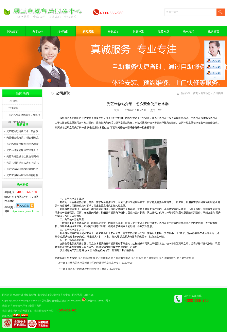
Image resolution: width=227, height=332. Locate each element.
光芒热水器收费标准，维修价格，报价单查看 (24, 116)
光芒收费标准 (151, 257)
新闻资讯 (88, 31)
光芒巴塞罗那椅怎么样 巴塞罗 (22, 144)
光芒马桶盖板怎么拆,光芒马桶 (22, 156)
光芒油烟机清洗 (167, 257)
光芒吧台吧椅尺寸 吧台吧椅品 (22, 137)
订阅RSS (89, 294)
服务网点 (163, 31)
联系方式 (188, 31)
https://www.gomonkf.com (25, 211)
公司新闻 (13, 100)
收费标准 (138, 31)
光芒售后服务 (59, 300)
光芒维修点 (137, 257)
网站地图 (77, 294)
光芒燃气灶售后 (185, 257)
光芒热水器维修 (86, 257)
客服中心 (65, 294)
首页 (195, 93)
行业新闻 (13, 107)
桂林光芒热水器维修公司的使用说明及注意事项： (95, 262)
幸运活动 (54, 294)
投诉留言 (213, 31)
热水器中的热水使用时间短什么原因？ (88, 268)
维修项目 (63, 31)
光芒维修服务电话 (44, 310)
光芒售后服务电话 (120, 257)
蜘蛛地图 (7, 315)
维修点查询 (30, 294)
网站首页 (13, 31)
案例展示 (113, 31)
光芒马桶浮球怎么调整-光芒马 (22, 162)
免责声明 (18, 294)
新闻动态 (205, 93)
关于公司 (38, 31)
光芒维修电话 (103, 257)
